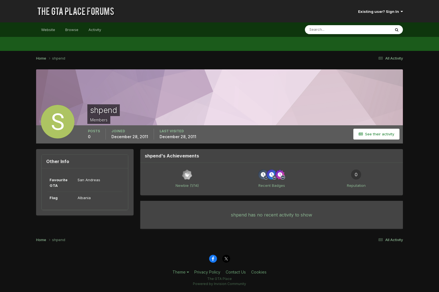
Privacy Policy (207, 272)
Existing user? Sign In (380, 11)
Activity (94, 29)
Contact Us (236, 272)
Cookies (259, 272)
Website (48, 29)
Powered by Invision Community (219, 284)
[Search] (329, 29)
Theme (180, 272)
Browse (71, 29)
